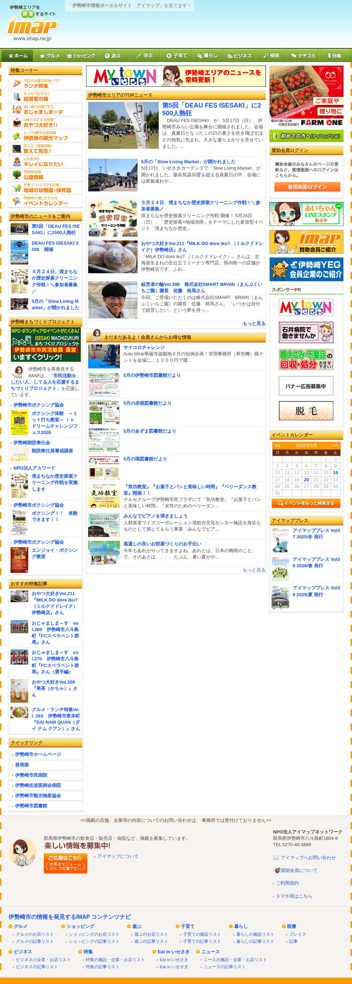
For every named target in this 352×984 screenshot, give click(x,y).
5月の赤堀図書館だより (147, 403)
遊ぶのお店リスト (151, 934)
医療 (291, 926)
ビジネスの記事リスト (37, 966)
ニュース (210, 951)
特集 (88, 951)
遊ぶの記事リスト (151, 941)
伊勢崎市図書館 (31, 805)
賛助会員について (299, 870)
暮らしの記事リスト (255, 941)
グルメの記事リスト (35, 941)
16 (335, 472)
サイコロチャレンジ (144, 347)
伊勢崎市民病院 (31, 775)
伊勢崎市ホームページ (38, 754)
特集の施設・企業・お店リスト (115, 959)
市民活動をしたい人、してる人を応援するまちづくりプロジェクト (45, 382)
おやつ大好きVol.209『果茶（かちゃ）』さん (55, 688)
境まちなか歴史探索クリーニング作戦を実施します (55, 482)
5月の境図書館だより (145, 459)
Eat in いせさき (174, 951)
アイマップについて (118, 856)
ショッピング (80, 926)
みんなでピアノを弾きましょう (155, 516)
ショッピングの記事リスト (94, 941)
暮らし (241, 926)
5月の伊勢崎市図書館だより (152, 375)
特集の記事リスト (103, 966)
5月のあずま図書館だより (149, 431)
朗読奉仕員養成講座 (52, 450)
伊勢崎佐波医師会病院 (38, 785)
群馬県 (22, 765)
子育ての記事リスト (202, 941)
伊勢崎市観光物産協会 (38, 795)
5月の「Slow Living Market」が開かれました (188, 161)
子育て (188, 926)
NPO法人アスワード (34, 468)
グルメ (21, 926)
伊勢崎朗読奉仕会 (31, 442)
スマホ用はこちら (294, 896)
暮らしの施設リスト (255, 934)
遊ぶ (136, 926)
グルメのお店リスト (35, 934)
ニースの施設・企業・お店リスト (235, 959)
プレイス (297, 934)
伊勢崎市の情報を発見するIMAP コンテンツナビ (69, 917)
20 (306, 479)
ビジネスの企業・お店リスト (43, 959)
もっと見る (254, 323)
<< (277, 445)
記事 (293, 941)
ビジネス (23, 951)
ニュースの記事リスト (225, 966)
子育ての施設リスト (202, 934)
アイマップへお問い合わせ (308, 857)
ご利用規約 (287, 883)
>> (335, 445)
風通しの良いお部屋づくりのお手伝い (162, 543)
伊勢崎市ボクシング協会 (38, 405)
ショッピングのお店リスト (94, 934)
